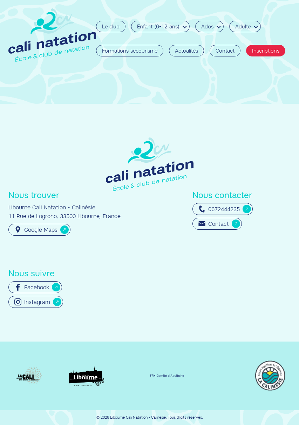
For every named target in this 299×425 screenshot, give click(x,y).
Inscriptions (265, 50)
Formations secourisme (129, 50)
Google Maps (35, 229)
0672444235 (219, 208)
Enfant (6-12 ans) (158, 26)
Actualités (186, 50)
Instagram (32, 301)
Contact (225, 50)
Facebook (31, 287)
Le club (111, 26)
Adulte (243, 26)
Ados (207, 26)
